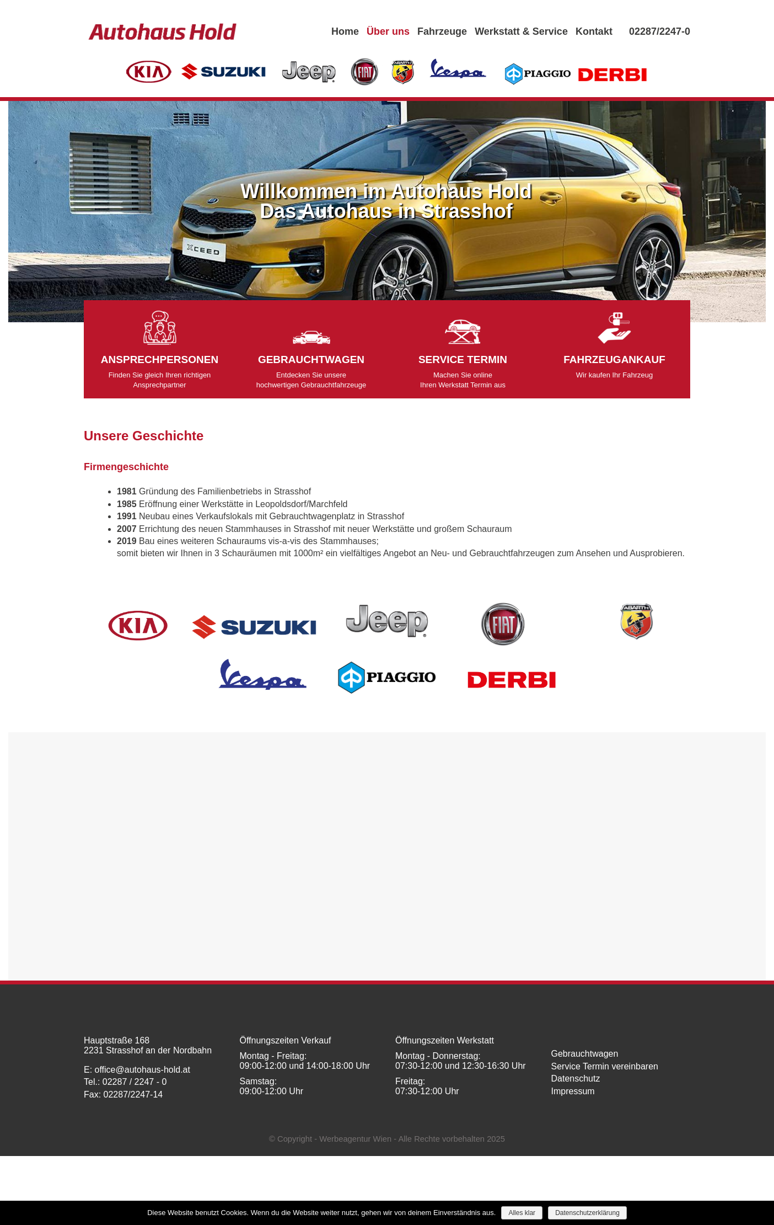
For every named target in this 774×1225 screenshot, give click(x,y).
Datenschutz (575, 1078)
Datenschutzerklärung (587, 1213)
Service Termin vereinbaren (604, 1066)
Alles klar (521, 1213)
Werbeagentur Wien (355, 1139)
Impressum (573, 1091)
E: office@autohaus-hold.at (137, 1069)
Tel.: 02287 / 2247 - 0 (125, 1081)
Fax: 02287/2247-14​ (123, 1094)
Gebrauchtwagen (585, 1053)
